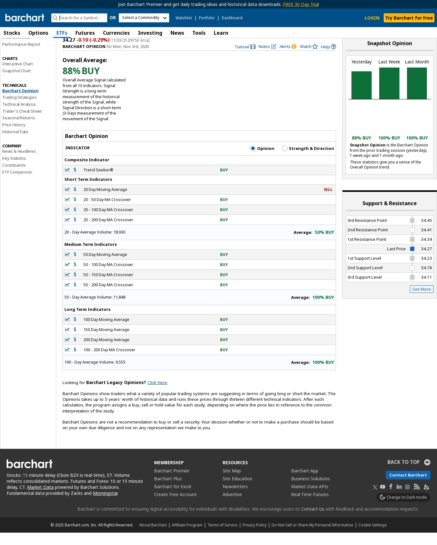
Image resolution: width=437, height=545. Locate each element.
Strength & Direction (308, 160)
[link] (245, 59)
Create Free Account (175, 507)
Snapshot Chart (16, 83)
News (177, 32)
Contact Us (312, 521)
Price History (13, 137)
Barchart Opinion (20, 103)
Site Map (232, 483)
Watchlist (184, 18)
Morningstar (105, 505)
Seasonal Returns (18, 130)
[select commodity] (144, 17)
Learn (221, 32)
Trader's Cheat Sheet (22, 123)
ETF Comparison (17, 184)
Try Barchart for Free (409, 18)
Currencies (116, 32)
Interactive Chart (17, 76)
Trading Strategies (19, 109)
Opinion (262, 160)
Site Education (237, 491)
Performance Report (21, 56)
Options (38, 32)
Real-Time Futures (310, 507)
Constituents (14, 177)
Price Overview (16, 49)
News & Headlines (19, 164)
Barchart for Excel (172, 499)
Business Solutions (310, 491)
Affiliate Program (187, 537)
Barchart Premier (171, 483)
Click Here (157, 395)
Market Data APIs (309, 499)
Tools (199, 32)
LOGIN (372, 18)
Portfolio (207, 18)
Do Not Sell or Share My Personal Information (312, 537)
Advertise (232, 507)
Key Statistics (14, 170)
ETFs (62, 32)
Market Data (40, 499)
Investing (150, 32)
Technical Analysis (19, 116)
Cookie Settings (372, 537)
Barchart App (304, 483)
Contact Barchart (408, 487)
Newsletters (235, 499)
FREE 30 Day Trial (301, 4)
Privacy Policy (254, 537)
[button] (430, 33)
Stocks (11, 32)
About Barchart (153, 537)
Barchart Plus (168, 491)
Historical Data (15, 144)
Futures (85, 32)
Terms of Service (222, 537)
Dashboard (232, 18)
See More (421, 301)
